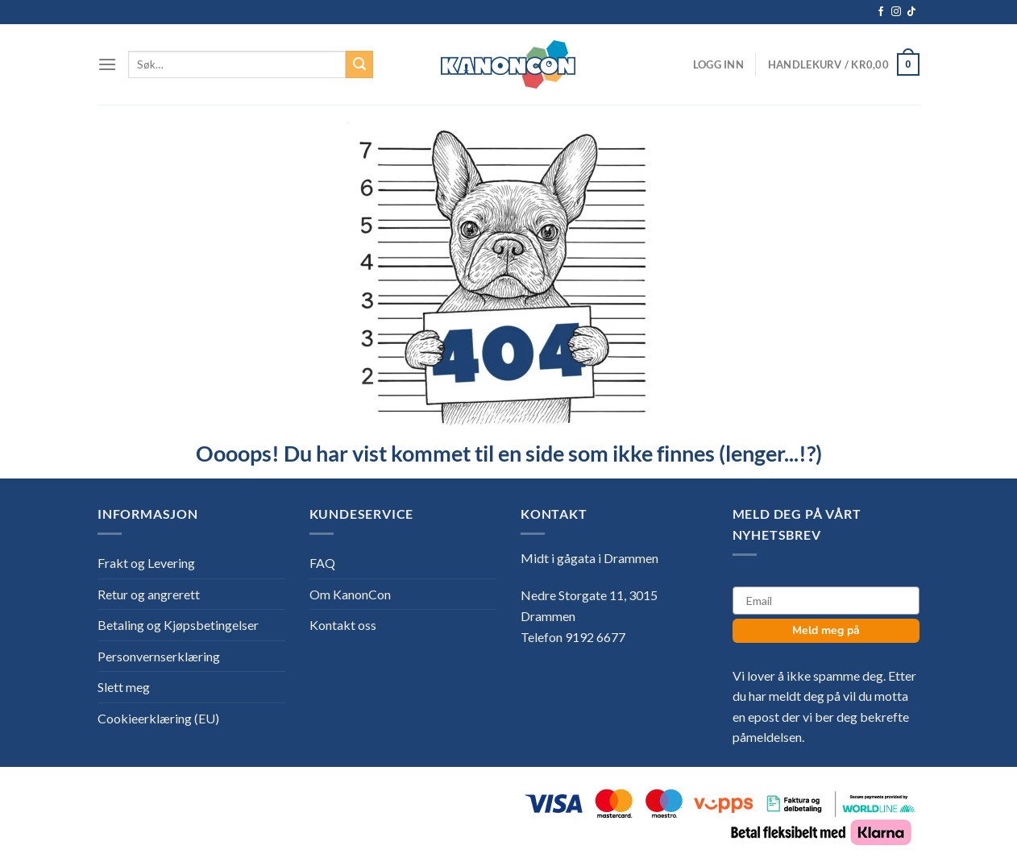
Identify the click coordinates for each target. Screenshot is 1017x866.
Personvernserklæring (159, 656)
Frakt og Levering (146, 562)
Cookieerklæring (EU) (158, 718)
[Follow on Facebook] (881, 12)
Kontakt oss (342, 624)
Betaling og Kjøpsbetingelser (178, 624)
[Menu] (107, 64)
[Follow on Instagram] (896, 12)
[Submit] (359, 64)
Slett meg (124, 686)
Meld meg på (826, 630)
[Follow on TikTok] (911, 12)
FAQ (322, 562)
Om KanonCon (350, 594)
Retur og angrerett (149, 594)
